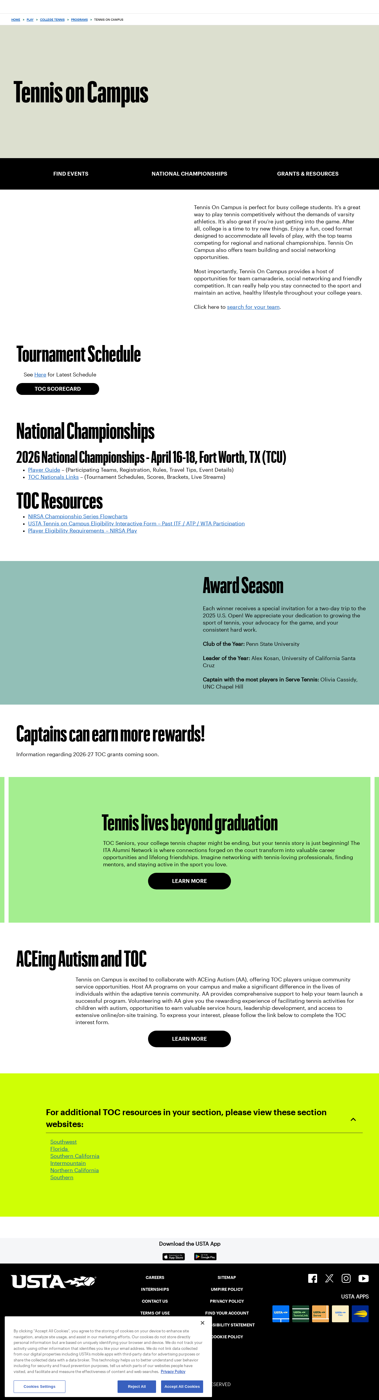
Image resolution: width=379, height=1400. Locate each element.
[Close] (202, 1322)
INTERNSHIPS (155, 1289)
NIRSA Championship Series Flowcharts (78, 516)
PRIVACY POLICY (227, 1301)
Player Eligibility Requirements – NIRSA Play (82, 531)
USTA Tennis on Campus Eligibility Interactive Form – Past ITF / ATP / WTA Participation (136, 524)
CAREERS (155, 1277)
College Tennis (52, 19)
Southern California (74, 1156)
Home (15, 19)
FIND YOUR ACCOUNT (227, 1313)
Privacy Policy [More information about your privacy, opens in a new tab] (173, 1371)
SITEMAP (227, 1277)
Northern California (74, 1170)
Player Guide (44, 470)
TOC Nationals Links (53, 477)
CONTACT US (155, 1301)
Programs (79, 19)
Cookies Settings (40, 1386)
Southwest (63, 1142)
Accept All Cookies (182, 1386)
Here (40, 375)
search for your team (253, 307)
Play (30, 19)
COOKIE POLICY (227, 1336)
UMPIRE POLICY (227, 1289)
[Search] (372, 20)
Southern (61, 1177)
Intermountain (68, 1163)
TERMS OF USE (155, 1313)
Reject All (137, 1386)
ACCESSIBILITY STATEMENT (227, 1324)
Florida (59, 1149)
